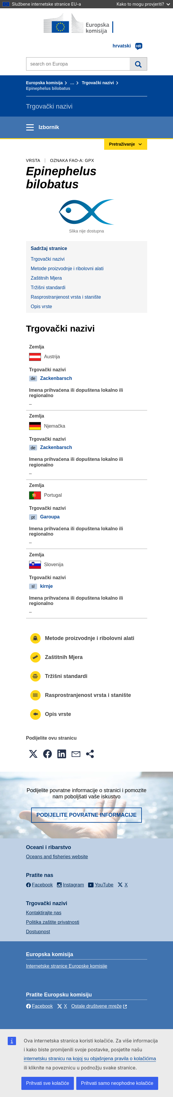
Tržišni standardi (48, 287)
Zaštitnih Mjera (46, 278)
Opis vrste (41, 306)
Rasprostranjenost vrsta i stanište (66, 297)
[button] (33, 754)
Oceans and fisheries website (57, 856)
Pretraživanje (138, 64)
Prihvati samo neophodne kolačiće (117, 1083)
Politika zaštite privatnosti (53, 922)
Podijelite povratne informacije (86, 815)
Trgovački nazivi (98, 82)
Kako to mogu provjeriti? (143, 4)
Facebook (39, 1006)
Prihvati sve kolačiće (47, 1083)
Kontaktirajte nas (43, 912)
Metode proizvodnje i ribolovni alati (67, 268)
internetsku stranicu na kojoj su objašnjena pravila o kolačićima (90, 1058)
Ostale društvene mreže (96, 1006)
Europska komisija (44, 82)
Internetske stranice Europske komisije (66, 966)
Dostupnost (38, 931)
